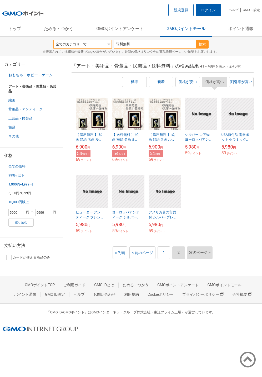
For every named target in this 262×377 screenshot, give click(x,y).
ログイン (208, 10)
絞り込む (21, 222)
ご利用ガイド (74, 285)
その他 (13, 136)
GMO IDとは (104, 285)
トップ (14, 28)
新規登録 (181, 10)
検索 (202, 44)
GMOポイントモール (186, 28)
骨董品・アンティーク (25, 109)
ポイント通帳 (241, 28)
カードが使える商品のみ (28, 257)
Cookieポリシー (161, 294)
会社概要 (242, 294)
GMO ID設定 (251, 10)
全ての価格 (17, 166)
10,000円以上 (18, 202)
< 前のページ (142, 253)
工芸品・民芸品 (20, 118)
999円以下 (16, 175)
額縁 (11, 127)
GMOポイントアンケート (120, 28)
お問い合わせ (104, 294)
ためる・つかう (58, 28)
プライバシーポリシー (203, 294)
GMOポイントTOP (40, 285)
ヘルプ (233, 10)
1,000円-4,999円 (20, 184)
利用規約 (131, 294)
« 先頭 (120, 253)
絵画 (11, 100)
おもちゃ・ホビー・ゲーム (30, 75)
